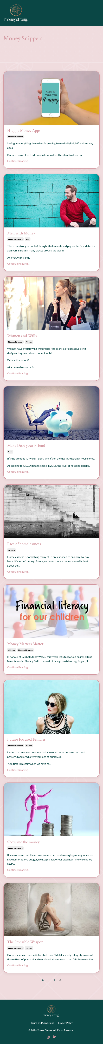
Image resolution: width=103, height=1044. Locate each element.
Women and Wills (22, 336)
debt (10, 452)
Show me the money (23, 842)
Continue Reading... (18, 160)
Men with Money (21, 233)
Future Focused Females (26, 739)
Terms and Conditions (42, 1022)
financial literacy (15, 137)
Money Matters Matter (25, 644)
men (27, 239)
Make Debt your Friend (26, 445)
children (11, 650)
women (29, 342)
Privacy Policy (65, 1022)
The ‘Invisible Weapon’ (25, 942)
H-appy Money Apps (23, 130)
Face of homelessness (24, 544)
